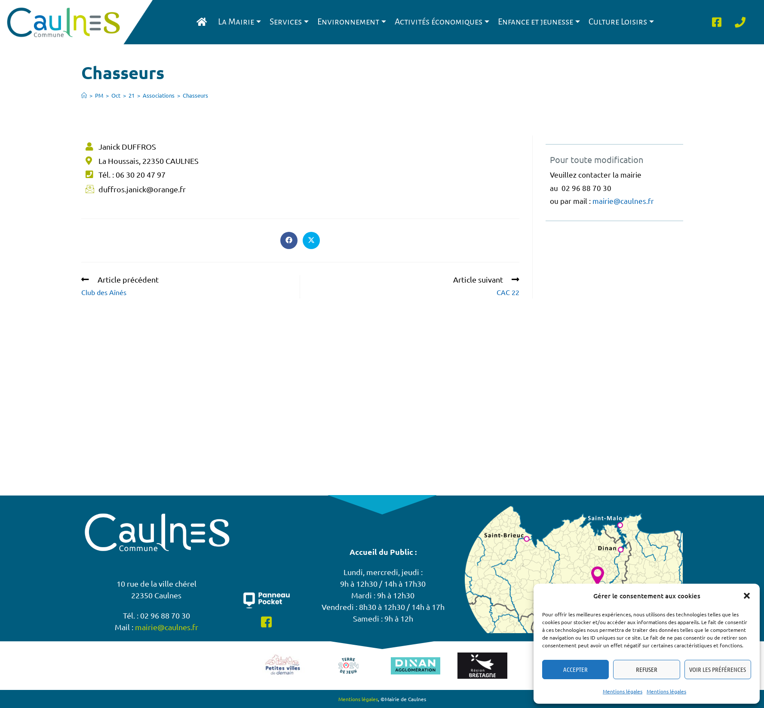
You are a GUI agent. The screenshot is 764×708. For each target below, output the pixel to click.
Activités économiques (442, 21)
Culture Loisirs (621, 21)
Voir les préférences (717, 669)
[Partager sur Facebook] (289, 240)
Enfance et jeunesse (539, 21)
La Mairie (239, 21)
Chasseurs (195, 95)
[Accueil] (84, 95)
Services (289, 21)
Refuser (646, 669)
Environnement (351, 21)
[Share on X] (311, 240)
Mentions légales (622, 691)
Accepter (575, 669)
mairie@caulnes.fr (623, 200)
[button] (747, 595)
